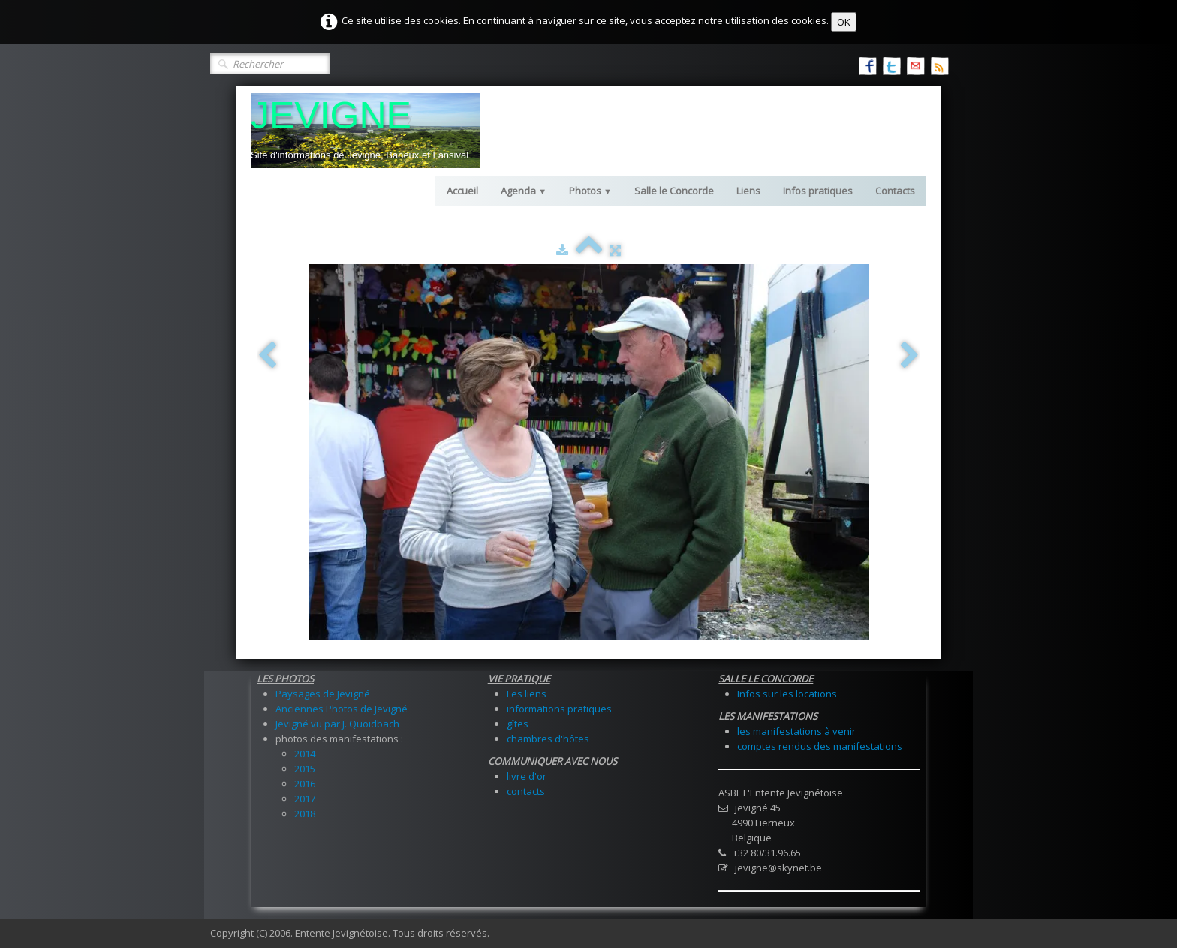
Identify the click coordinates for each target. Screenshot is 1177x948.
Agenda (523, 190)
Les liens (526, 693)
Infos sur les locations (787, 693)
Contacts (895, 190)
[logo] (365, 130)
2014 (304, 753)
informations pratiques (559, 708)
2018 (304, 813)
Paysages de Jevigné (322, 693)
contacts (526, 791)
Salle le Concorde (674, 190)
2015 (304, 768)
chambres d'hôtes (548, 738)
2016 (304, 783)
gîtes (517, 723)
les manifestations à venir (796, 731)
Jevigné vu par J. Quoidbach (337, 723)
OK (843, 22)
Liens (748, 190)
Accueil (462, 190)
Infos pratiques (818, 190)
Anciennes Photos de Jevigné (341, 708)
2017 (304, 798)
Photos (590, 190)
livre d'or (526, 776)
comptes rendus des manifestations (819, 746)
